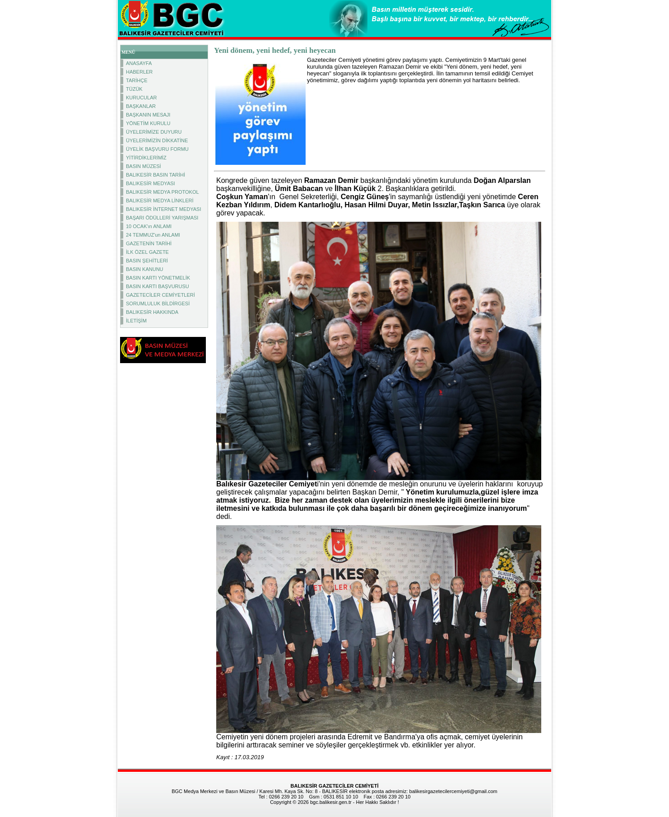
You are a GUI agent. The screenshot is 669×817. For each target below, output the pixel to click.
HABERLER (139, 72)
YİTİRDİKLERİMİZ (146, 157)
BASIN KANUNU (144, 269)
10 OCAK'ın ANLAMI (149, 226)
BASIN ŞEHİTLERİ (147, 260)
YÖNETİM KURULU (148, 123)
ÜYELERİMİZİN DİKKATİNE (157, 140)
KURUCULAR (141, 97)
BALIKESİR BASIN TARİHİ (155, 174)
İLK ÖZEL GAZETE (147, 252)
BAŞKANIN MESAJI (148, 114)
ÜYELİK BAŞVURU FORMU (157, 149)
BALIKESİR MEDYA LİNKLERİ (160, 200)
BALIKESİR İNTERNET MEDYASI (163, 209)
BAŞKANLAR (141, 106)
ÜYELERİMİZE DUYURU (153, 132)
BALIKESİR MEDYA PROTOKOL (162, 192)
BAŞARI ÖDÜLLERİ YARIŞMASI (162, 217)
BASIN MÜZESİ (143, 166)
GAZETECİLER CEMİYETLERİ (160, 295)
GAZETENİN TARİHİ (149, 243)
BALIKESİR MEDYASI (150, 183)
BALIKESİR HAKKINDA (152, 312)
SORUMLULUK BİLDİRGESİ (158, 303)
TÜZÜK (134, 89)
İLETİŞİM (136, 320)
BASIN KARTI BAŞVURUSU (157, 286)
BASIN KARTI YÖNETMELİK (158, 277)
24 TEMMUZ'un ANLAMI (153, 235)
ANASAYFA (139, 63)
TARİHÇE (136, 80)
